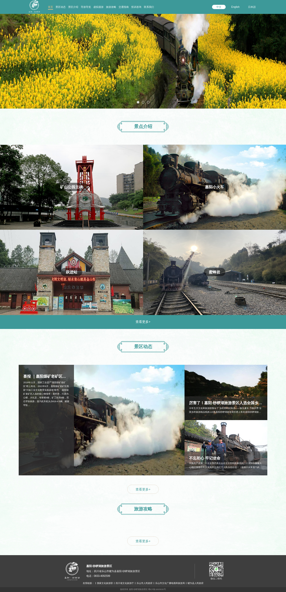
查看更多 (143, 322)
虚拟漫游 (98, 7)
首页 (50, 7)
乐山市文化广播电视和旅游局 (170, 583)
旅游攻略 (111, 7)
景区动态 (61, 7)
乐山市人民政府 (144, 583)
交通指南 (124, 7)
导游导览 (86, 7)
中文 (218, 7)
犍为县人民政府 (195, 583)
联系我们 (149, 7)
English (235, 7)
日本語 (252, 7)
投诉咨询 (136, 7)
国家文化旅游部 (105, 583)
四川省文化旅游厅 (125, 583)
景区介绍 (73, 7)
